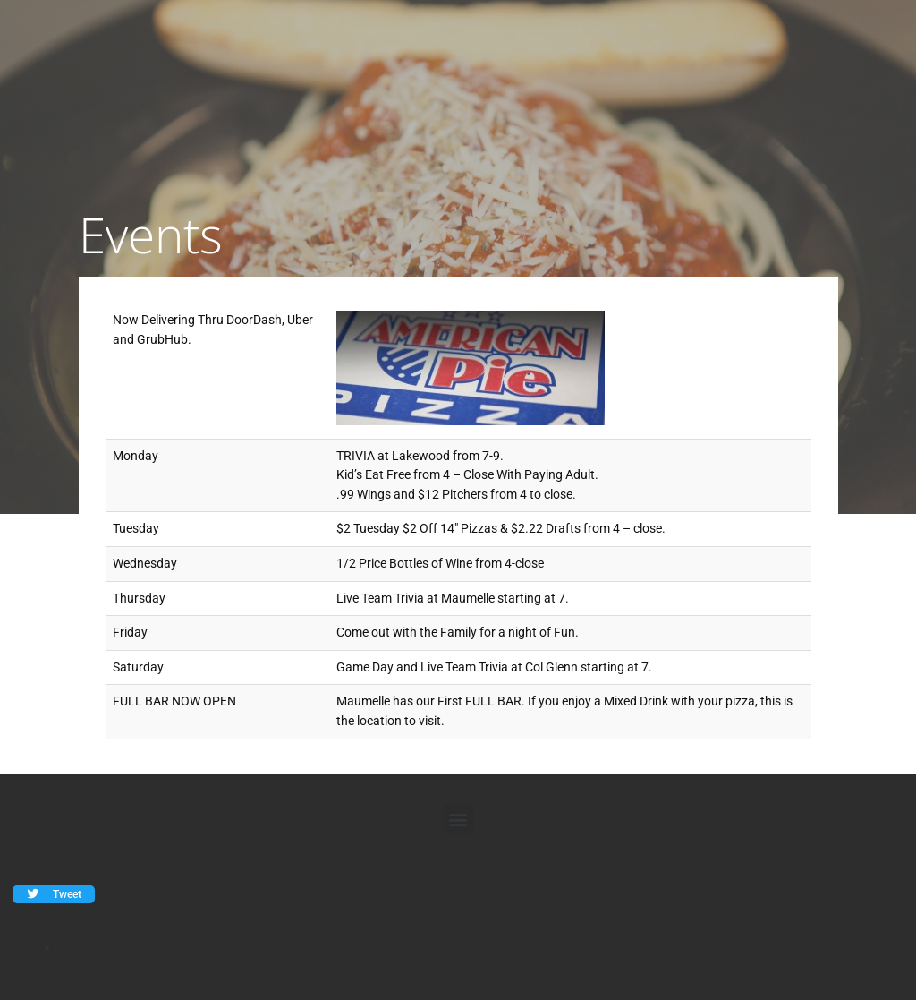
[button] (458, 818)
